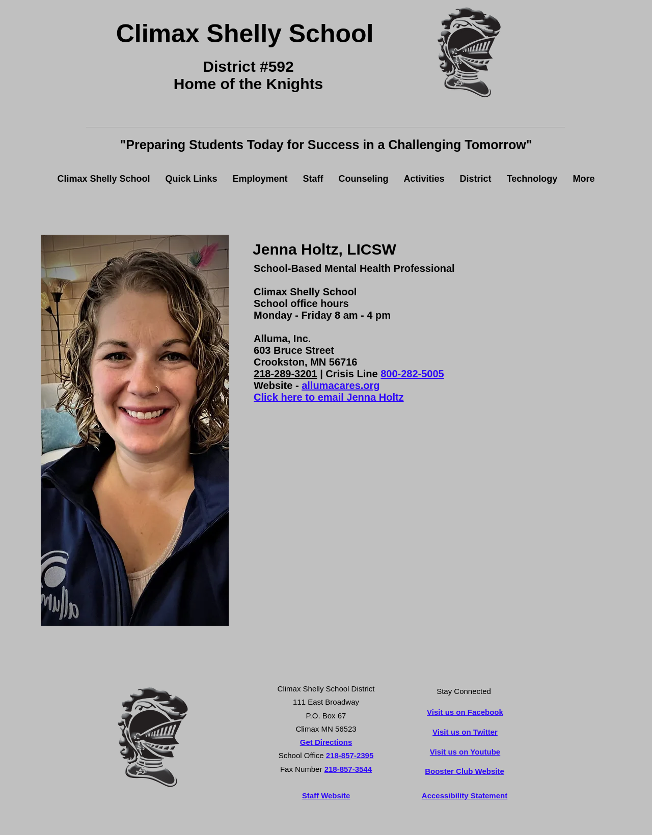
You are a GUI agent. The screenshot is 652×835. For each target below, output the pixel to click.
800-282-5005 (412, 373)
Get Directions (326, 742)
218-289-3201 (285, 373)
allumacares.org (340, 385)
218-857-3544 (348, 769)
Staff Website (326, 795)
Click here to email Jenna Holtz (329, 397)
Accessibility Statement (464, 795)
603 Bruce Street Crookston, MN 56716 (305, 356)
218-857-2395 (349, 755)
